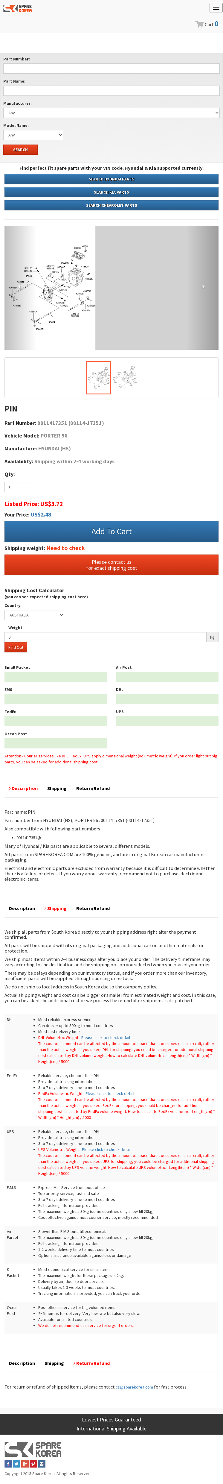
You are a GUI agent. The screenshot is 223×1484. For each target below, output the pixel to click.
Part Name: (14, 81)
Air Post (124, 667)
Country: (13, 605)
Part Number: (16, 59)
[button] (20, 288)
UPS (120, 711)
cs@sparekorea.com (134, 1387)
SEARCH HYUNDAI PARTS (112, 179)
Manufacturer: (17, 103)
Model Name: (16, 125)
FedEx (10, 711)
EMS (8, 689)
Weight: (16, 627)
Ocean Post (15, 733)
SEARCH (20, 149)
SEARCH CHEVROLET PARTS (111, 205)
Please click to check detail (105, 1037)
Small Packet (17, 667)
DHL (119, 689)
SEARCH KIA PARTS (111, 192)
